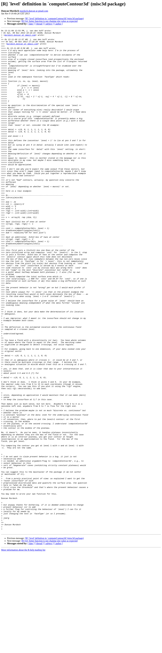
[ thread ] (39, 24)
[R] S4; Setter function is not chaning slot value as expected (49, 21)
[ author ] (58, 24)
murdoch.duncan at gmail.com (33, 11)
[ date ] (31, 24)
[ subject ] (49, 24)
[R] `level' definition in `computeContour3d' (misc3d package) (54, 18)
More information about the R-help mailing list (23, 650)
